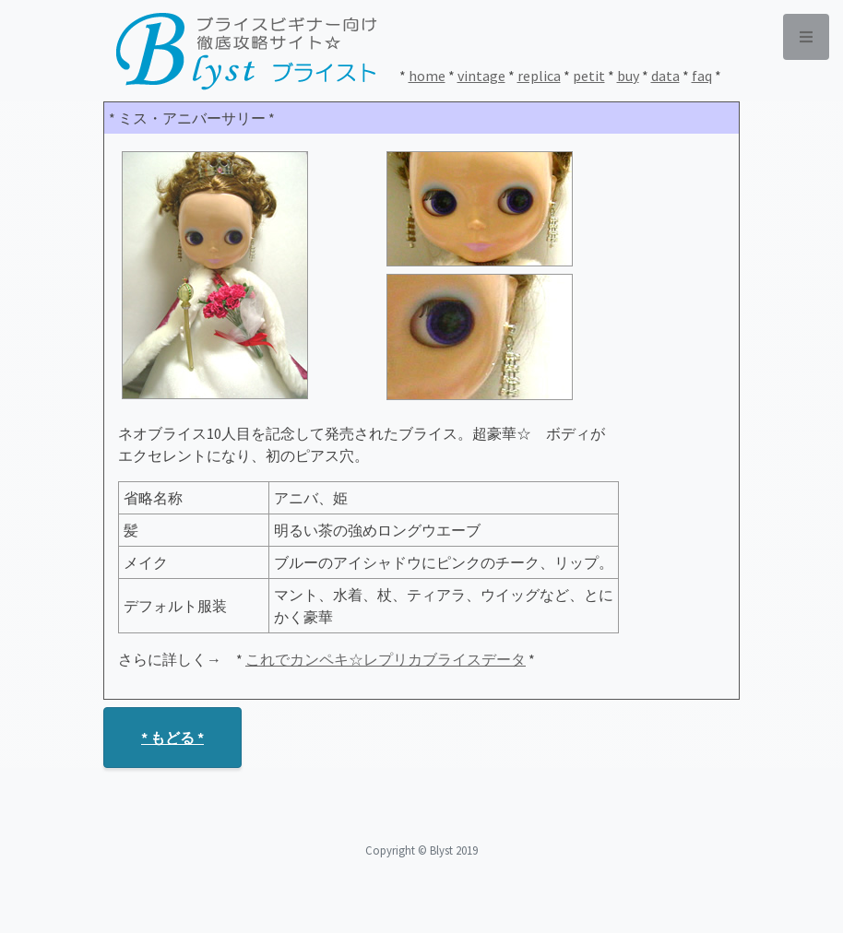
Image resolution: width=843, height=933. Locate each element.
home (427, 75)
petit (589, 75)
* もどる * (172, 737)
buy (628, 75)
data (665, 75)
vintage (481, 75)
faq (702, 75)
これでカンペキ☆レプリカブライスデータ (385, 659)
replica (539, 75)
